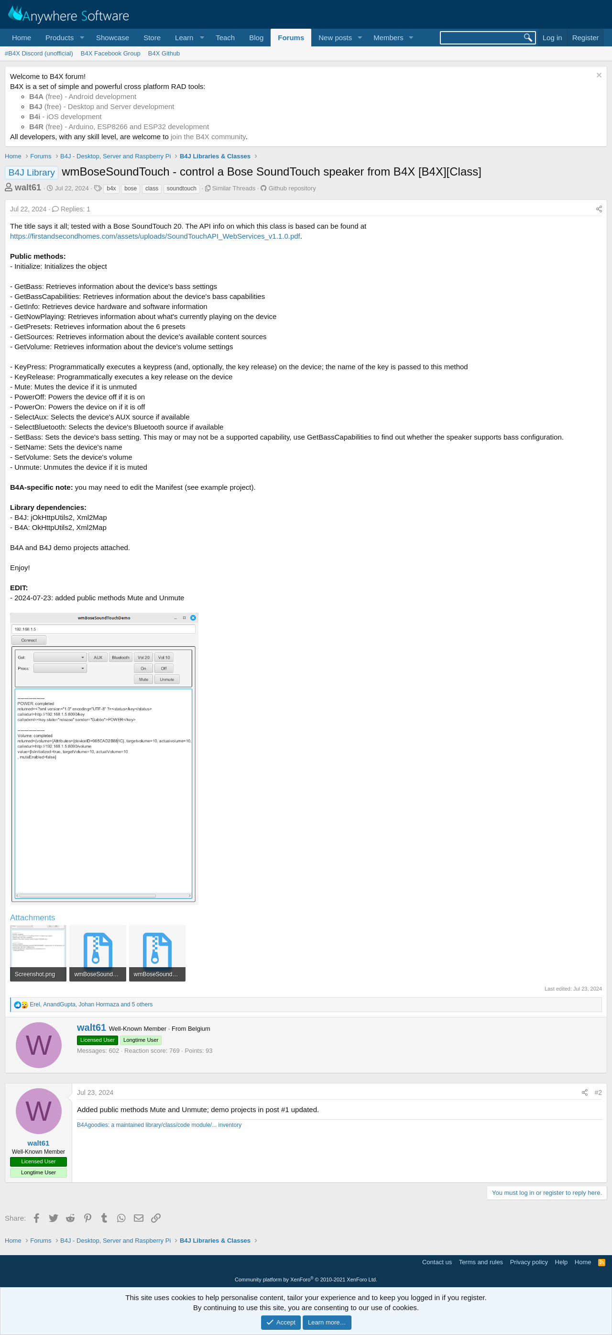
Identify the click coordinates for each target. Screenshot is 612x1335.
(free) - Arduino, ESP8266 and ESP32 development (119, 126)
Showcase (112, 37)
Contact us (437, 1262)
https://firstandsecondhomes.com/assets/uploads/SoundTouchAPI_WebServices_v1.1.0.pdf (155, 236)
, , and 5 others (91, 1004)
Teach (225, 37)
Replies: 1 (71, 209)
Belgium (199, 1028)
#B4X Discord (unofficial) (39, 53)
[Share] (599, 209)
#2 (598, 1092)
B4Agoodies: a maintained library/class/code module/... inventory (159, 1125)
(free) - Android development (82, 96)
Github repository (292, 188)
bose (130, 188)
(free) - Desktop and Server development (102, 106)
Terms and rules (481, 1262)
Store (152, 37)
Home (21, 37)
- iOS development (65, 116)
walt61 (28, 187)
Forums (291, 37)
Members (388, 37)
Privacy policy (529, 1262)
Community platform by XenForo (306, 1279)
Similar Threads (233, 188)
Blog (256, 37)
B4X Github (164, 53)
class (151, 188)
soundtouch (182, 188)
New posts (335, 37)
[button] (63, 37)
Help (561, 1262)
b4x (111, 188)
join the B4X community (208, 136)
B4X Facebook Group (111, 53)
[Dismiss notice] (598, 76)
